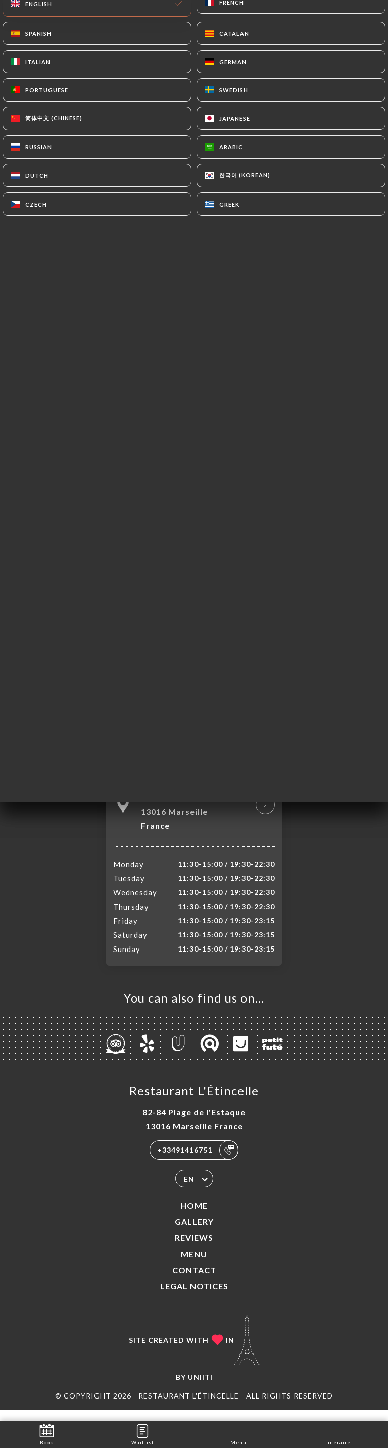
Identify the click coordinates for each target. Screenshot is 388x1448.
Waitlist (142, 1433)
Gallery (194, 1232)
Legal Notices (194, 1297)
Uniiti (200, 1387)
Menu (194, 1264)
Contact (194, 1280)
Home (194, 1216)
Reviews (194, 1248)
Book (46, 1433)
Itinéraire (337, 1433)
